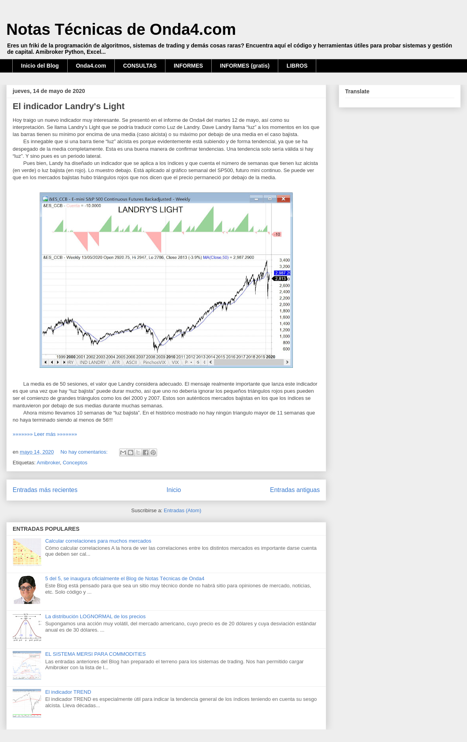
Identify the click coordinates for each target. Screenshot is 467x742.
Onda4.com (91, 65)
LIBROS (297, 65)
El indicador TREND (68, 692)
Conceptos (75, 463)
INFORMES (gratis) (245, 65)
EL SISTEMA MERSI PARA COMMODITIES (95, 654)
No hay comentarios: (85, 452)
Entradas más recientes (45, 489)
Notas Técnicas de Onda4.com (121, 29)
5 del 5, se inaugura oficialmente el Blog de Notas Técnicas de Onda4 (124, 578)
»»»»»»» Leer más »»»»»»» (45, 434)
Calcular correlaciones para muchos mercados (98, 541)
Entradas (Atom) (182, 510)
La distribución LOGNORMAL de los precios (95, 616)
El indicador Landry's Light (69, 106)
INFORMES (188, 65)
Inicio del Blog (40, 65)
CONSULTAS (140, 65)
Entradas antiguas (295, 489)
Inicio (174, 489)
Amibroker (48, 463)
